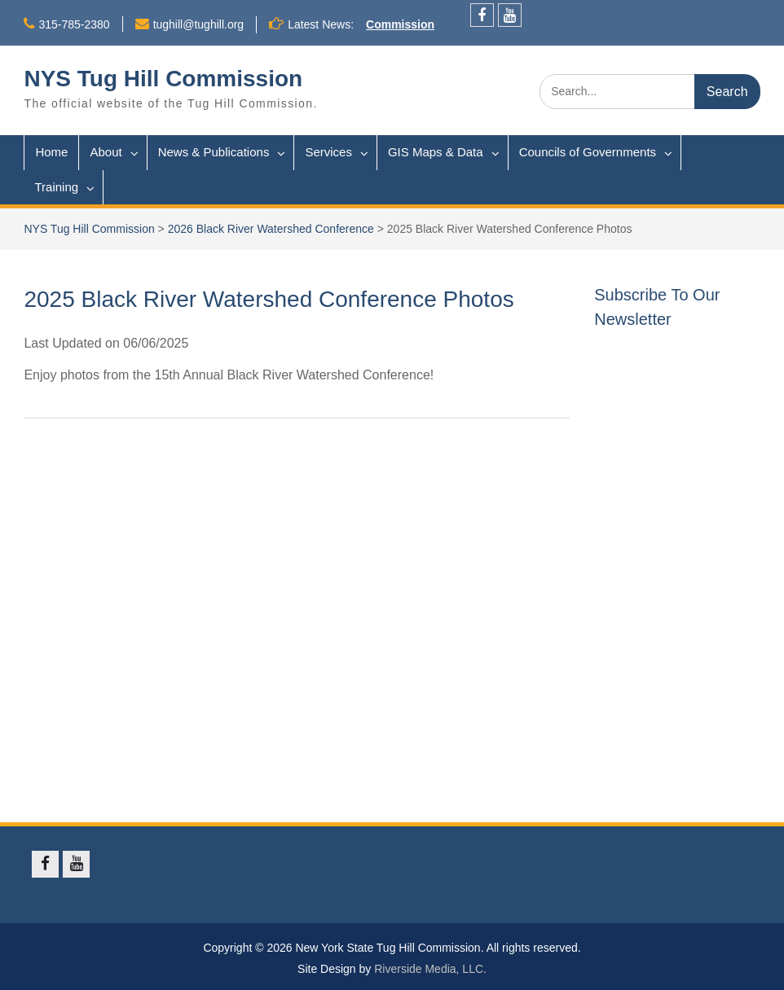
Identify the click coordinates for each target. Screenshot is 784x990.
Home (51, 152)
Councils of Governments (587, 152)
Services (328, 152)
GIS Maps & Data (435, 152)
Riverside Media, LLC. (430, 968)
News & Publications (214, 152)
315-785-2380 (73, 24)
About (105, 152)
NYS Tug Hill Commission (163, 78)
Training (56, 187)
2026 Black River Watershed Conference (271, 228)
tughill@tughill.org (198, 24)
